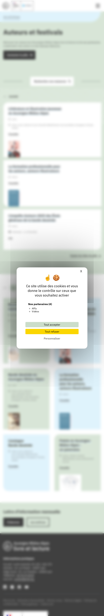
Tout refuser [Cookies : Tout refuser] (52, 331)
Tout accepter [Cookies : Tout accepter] (52, 324)
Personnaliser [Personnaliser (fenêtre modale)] (52, 338)
